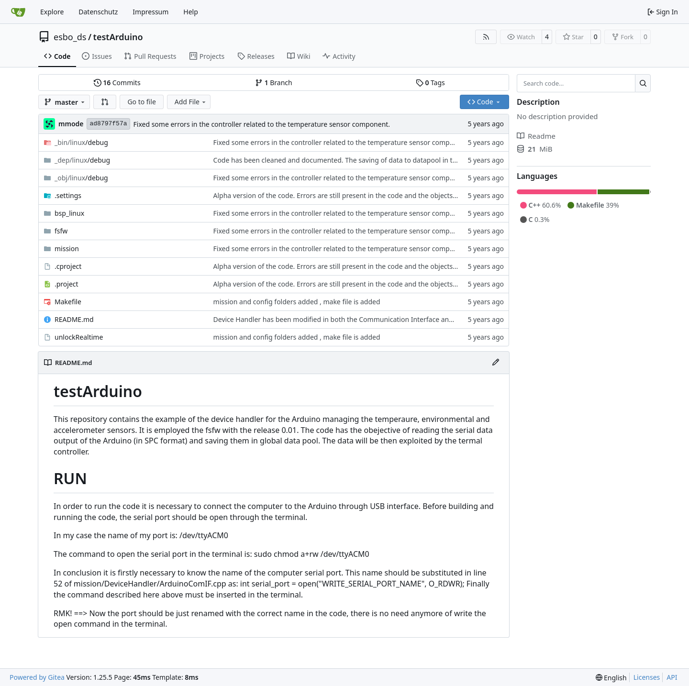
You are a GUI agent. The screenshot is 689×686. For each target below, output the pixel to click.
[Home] (18, 12)
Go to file (141, 101)
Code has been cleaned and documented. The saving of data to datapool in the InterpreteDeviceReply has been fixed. (397, 160)
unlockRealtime (79, 337)
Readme (536, 136)
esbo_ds (70, 37)
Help (190, 11)
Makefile (68, 301)
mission (67, 248)
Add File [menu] (191, 101)
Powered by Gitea (37, 677)
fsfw (61, 230)
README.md (74, 319)
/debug (81, 142)
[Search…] (643, 83)
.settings (68, 195)
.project (66, 283)
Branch (273, 82)
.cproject (68, 266)
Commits (117, 82)
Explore (52, 11)
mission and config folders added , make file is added (296, 301)
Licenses (646, 677)
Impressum (150, 11)
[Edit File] (495, 362)
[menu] (611, 677)
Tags (430, 82)
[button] (104, 102)
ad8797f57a (108, 123)
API (672, 677)
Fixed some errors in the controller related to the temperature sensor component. (261, 124)
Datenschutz (98, 11)
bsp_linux (69, 213)
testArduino (118, 37)
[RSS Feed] (486, 37)
